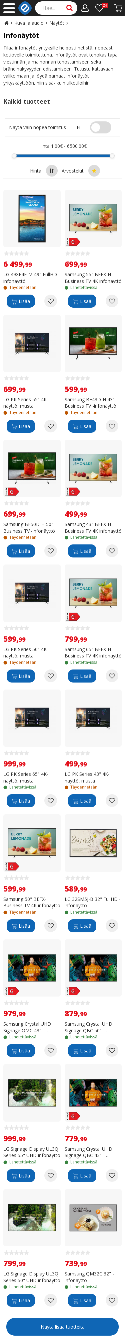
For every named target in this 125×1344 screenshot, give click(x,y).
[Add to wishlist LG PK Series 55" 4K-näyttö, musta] (50, 426)
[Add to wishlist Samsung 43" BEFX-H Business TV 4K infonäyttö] (112, 550)
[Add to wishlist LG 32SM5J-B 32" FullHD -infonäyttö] (112, 925)
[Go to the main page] (6, 23)
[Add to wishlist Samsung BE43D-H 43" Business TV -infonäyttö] (112, 426)
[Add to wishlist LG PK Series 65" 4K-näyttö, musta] (50, 800)
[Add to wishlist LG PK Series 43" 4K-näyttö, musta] (112, 800)
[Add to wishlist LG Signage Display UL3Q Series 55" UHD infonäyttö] (50, 1175)
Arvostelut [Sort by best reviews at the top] (81, 171)
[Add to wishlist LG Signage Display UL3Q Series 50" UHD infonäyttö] (50, 1300)
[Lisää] (21, 301)
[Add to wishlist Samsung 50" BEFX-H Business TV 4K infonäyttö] (50, 925)
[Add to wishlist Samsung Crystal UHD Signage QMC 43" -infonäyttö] (50, 1050)
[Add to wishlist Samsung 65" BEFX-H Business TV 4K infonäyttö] (112, 675)
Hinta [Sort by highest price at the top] (44, 171)
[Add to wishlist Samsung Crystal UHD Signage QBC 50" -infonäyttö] (112, 1050)
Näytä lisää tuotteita (63, 1327)
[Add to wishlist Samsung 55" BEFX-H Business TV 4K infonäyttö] (112, 301)
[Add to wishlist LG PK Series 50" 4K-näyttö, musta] (50, 675)
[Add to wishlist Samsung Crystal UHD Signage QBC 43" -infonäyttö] (112, 1175)
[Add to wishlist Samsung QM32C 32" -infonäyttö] (112, 1300)
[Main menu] (9, 8)
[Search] (56, 8)
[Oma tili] (85, 8)
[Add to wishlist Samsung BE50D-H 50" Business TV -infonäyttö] (50, 550)
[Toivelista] (101, 8)
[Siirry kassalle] (118, 8)
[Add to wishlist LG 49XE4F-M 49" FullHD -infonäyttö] (50, 301)
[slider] (14, 155)
